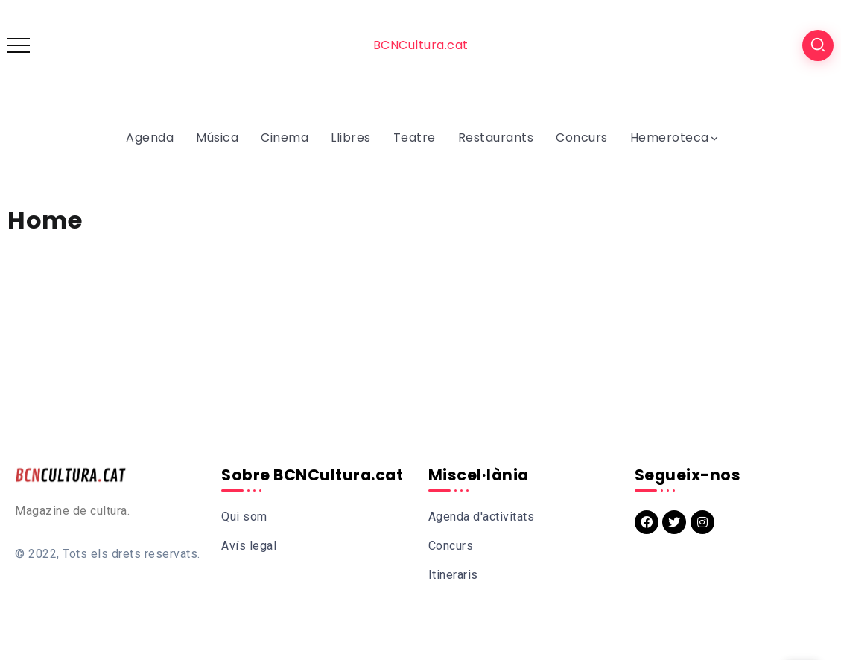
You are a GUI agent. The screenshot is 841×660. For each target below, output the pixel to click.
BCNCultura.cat (421, 45)
